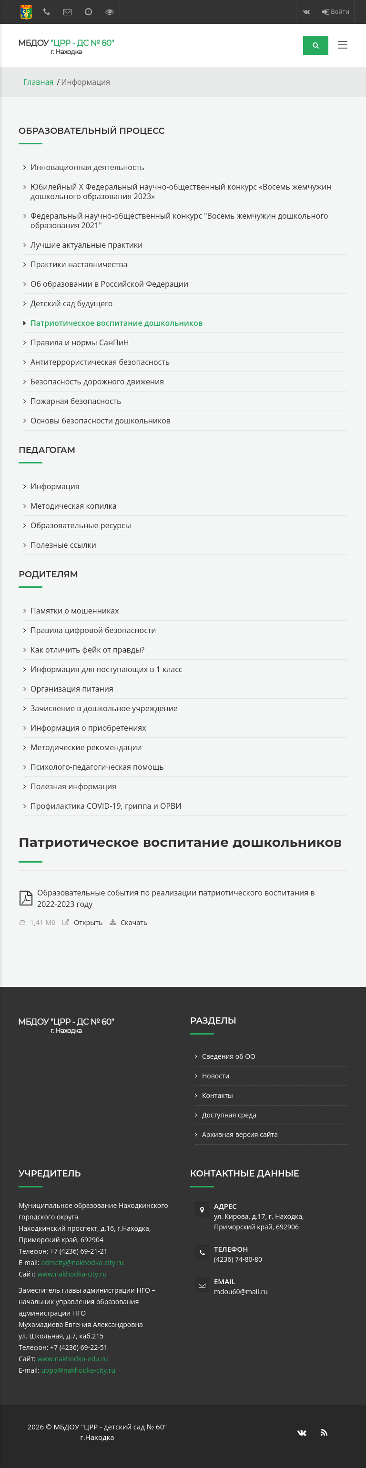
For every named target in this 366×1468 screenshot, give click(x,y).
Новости (215, 1075)
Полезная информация (73, 786)
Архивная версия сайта (240, 1134)
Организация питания (71, 689)
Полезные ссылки (63, 545)
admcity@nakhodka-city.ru (82, 1262)
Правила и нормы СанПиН (79, 342)
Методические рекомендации (86, 747)
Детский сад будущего (71, 303)
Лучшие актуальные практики (86, 245)
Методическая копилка (73, 506)
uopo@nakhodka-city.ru (78, 1370)
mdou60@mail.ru (241, 1291)
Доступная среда (229, 1114)
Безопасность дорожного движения (97, 381)
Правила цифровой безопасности (93, 630)
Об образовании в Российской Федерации (109, 284)
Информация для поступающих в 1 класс (106, 669)
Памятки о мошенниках (74, 610)
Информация (55, 486)
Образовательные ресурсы (80, 525)
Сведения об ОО (228, 1056)
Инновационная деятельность (87, 167)
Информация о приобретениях (88, 728)
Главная (38, 82)
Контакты (217, 1095)
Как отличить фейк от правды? (87, 649)
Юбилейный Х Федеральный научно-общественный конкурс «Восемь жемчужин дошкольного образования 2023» (180, 191)
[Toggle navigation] (342, 46)
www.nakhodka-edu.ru (72, 1358)
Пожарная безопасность (75, 401)
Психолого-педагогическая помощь (97, 767)
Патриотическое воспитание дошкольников (116, 323)
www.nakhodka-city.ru (71, 1273)
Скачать (134, 922)
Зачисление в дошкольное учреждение (104, 708)
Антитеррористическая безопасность (100, 362)
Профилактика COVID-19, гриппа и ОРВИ (106, 806)
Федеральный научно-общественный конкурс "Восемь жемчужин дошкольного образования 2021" (179, 221)
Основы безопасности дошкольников (100, 420)
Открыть (88, 922)
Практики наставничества (78, 264)
